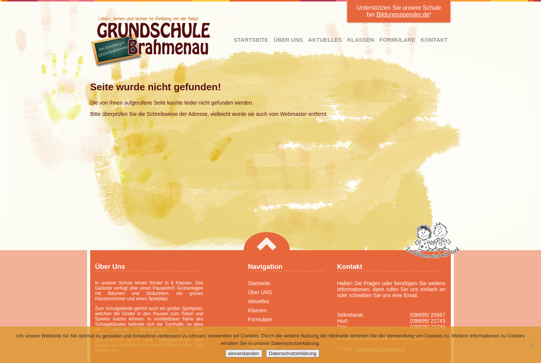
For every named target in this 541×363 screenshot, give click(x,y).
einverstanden (243, 353)
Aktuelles (325, 39)
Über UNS (288, 39)
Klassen (360, 39)
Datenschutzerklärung (292, 353)
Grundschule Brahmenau (151, 42)
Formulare (397, 39)
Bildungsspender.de (402, 14)
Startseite (251, 39)
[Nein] (531, 345)
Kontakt (434, 39)
